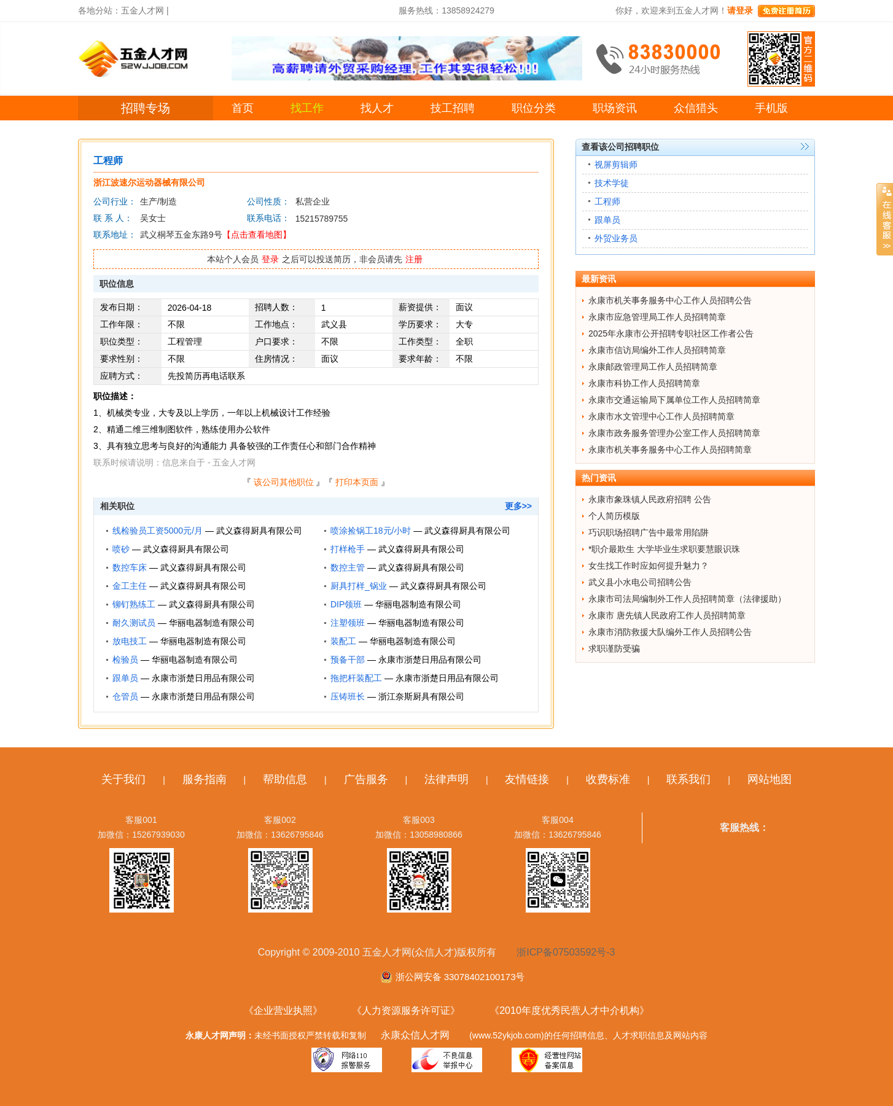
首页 (243, 108)
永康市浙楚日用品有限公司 (430, 659)
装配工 (343, 641)
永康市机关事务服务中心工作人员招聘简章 (670, 449)
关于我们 (123, 779)
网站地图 (769, 779)
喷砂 (121, 549)
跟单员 (125, 678)
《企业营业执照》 (283, 1010)
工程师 (607, 201)
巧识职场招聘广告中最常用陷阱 (648, 532)
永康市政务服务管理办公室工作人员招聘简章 (674, 433)
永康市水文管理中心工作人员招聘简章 (661, 416)
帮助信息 (285, 779)
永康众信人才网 (415, 1035)
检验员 (125, 659)
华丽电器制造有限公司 (418, 604)
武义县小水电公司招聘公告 (640, 582)
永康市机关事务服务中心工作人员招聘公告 (670, 300)
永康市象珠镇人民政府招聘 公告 (649, 499)
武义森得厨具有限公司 (259, 530)
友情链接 (527, 779)
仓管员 (125, 696)
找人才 (377, 108)
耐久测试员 (133, 623)
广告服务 (366, 779)
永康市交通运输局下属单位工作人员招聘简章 (674, 400)
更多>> (518, 506)
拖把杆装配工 (356, 678)
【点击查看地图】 (256, 235)
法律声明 (446, 779)
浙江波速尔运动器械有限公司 (149, 182)
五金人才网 (142, 10)
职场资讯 (615, 108)
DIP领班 (346, 604)
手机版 (771, 108)
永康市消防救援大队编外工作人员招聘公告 (670, 632)
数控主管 (347, 567)
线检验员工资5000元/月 (157, 530)
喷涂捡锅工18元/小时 (370, 530)
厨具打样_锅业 (358, 586)
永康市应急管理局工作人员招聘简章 (657, 317)
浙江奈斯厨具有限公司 (421, 696)
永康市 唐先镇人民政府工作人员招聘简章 (667, 615)
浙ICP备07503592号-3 (566, 952)
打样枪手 (347, 549)
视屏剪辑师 (616, 164)
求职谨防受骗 (614, 648)
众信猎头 (696, 108)
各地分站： (99, 10)
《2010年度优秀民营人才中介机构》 (569, 1010)
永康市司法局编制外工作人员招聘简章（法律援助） (687, 599)
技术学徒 (612, 183)
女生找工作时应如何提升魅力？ (648, 566)
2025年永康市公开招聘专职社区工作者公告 (671, 333)
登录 (270, 259)
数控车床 (129, 567)
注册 (414, 259)
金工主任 (129, 586)
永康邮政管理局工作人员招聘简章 (652, 367)
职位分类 (534, 108)
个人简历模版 (614, 516)
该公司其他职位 (284, 482)
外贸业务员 (616, 238)
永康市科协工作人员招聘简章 (644, 383)
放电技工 (129, 641)
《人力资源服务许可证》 (406, 1010)
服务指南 (204, 779)
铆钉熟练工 (133, 604)
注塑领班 (347, 623)
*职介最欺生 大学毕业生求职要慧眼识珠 (664, 549)
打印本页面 (356, 482)
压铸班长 (347, 696)
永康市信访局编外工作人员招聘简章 (657, 350)
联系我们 (688, 779)
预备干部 (347, 659)
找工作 (307, 108)
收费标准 (608, 779)
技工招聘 (453, 108)
